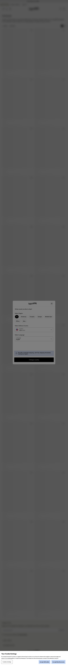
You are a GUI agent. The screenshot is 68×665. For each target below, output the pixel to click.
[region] (34, 658)
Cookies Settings (7, 662)
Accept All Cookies (44, 662)
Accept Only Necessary (58, 662)
